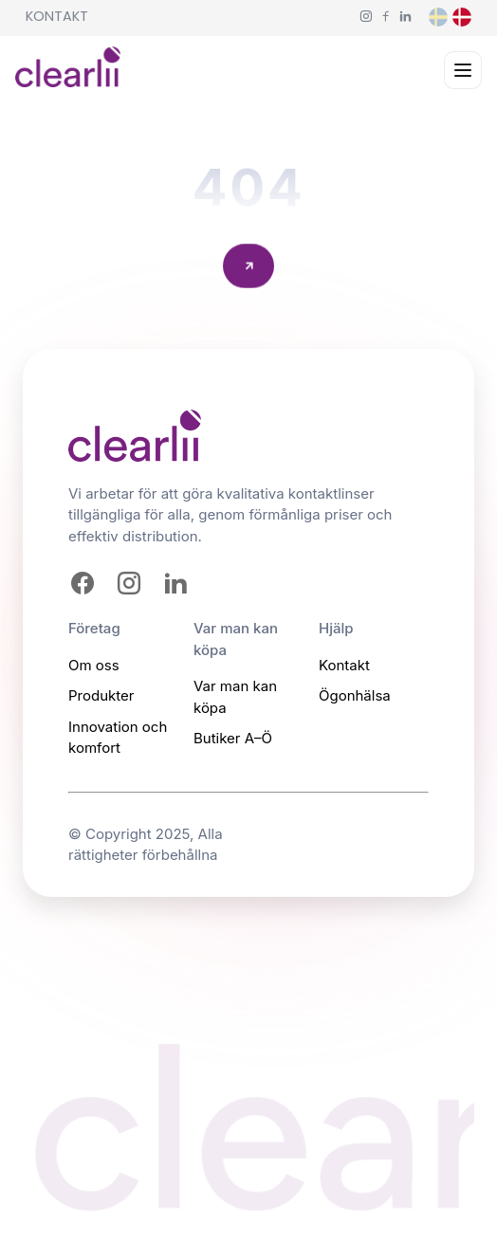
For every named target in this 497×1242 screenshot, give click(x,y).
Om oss (94, 665)
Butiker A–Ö (232, 738)
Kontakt (57, 16)
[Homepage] (67, 70)
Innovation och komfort (117, 738)
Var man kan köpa (235, 697)
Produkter (101, 695)
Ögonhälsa (355, 695)
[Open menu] (463, 70)
